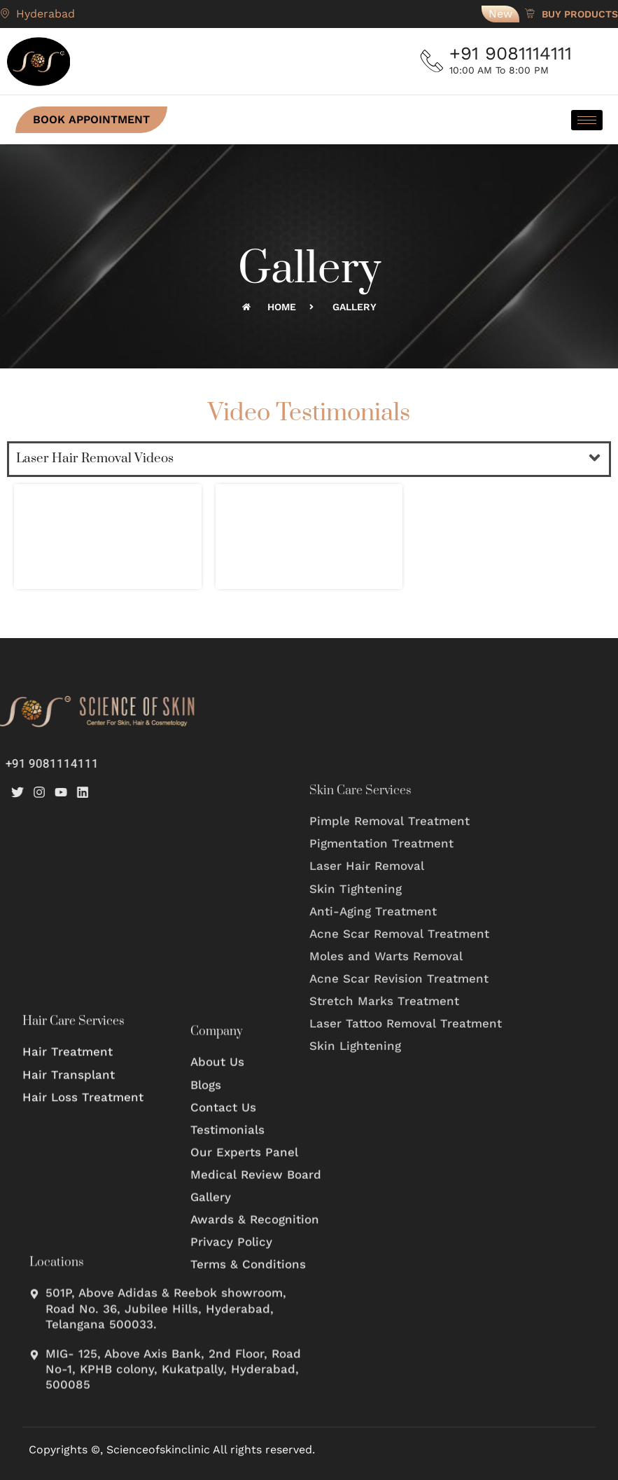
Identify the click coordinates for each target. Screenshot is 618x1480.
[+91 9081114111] (435, 62)
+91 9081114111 (516, 53)
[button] (595, 458)
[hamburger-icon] (580, 120)
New (500, 13)
